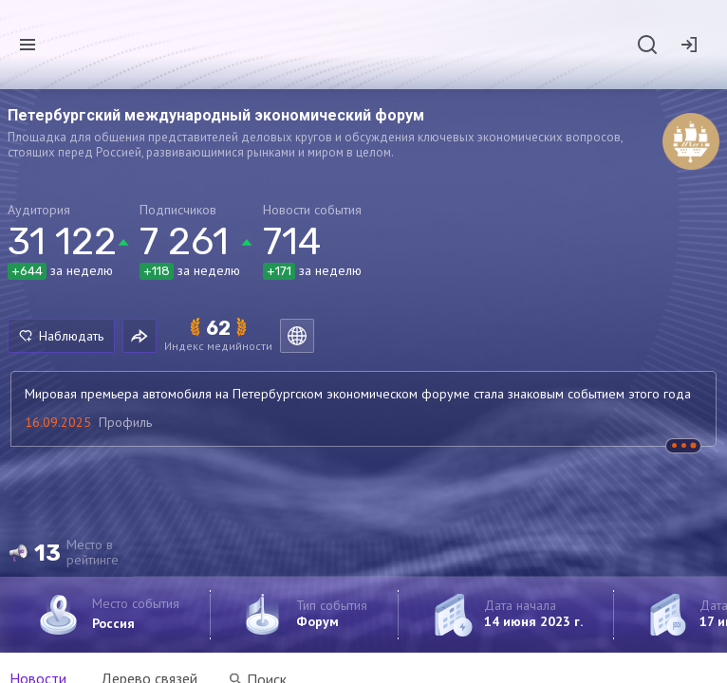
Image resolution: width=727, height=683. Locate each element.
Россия (113, 623)
